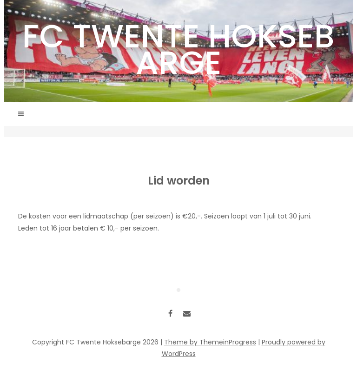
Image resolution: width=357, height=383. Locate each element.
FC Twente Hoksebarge (178, 49)
